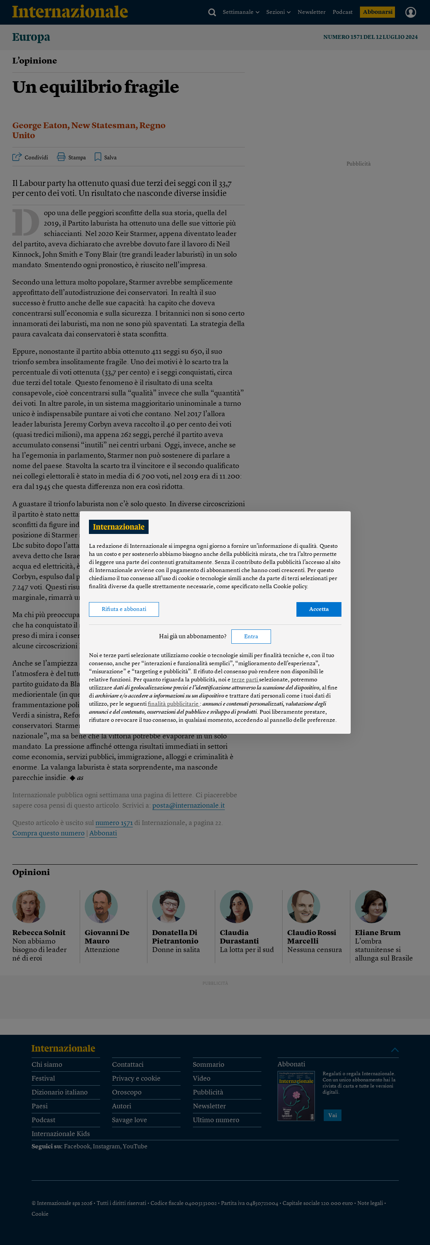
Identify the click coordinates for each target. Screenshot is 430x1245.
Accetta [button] (319, 609)
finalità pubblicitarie (174, 704)
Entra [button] (251, 637)
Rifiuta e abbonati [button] (124, 609)
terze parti (245, 680)
